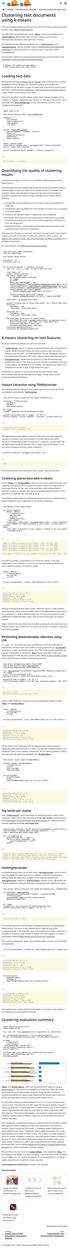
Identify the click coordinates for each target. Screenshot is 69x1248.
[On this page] (65, 3)
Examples (10, 9)
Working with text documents (26, 9)
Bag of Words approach (24, 30)
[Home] (3, 9)
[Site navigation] (3, 3)
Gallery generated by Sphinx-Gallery (56, 1226)
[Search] (61, 3)
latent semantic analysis (58, 655)
